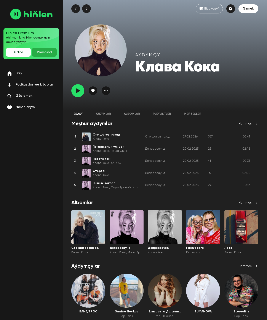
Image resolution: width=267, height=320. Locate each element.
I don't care (195, 247)
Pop (122, 316)
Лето (228, 247)
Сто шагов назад (157, 136)
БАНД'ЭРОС (88, 311)
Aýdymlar (103, 113)
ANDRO (116, 163)
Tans (129, 316)
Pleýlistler (162, 113)
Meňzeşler (192, 113)
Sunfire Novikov (126, 311)
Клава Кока (101, 138)
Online (18, 52)
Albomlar (132, 113)
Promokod (44, 52)
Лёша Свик (119, 150)
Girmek (248, 8)
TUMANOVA (203, 311)
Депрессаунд (155, 148)
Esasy (78, 113)
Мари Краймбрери (124, 187)
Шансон (169, 316)
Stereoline (241, 311)
